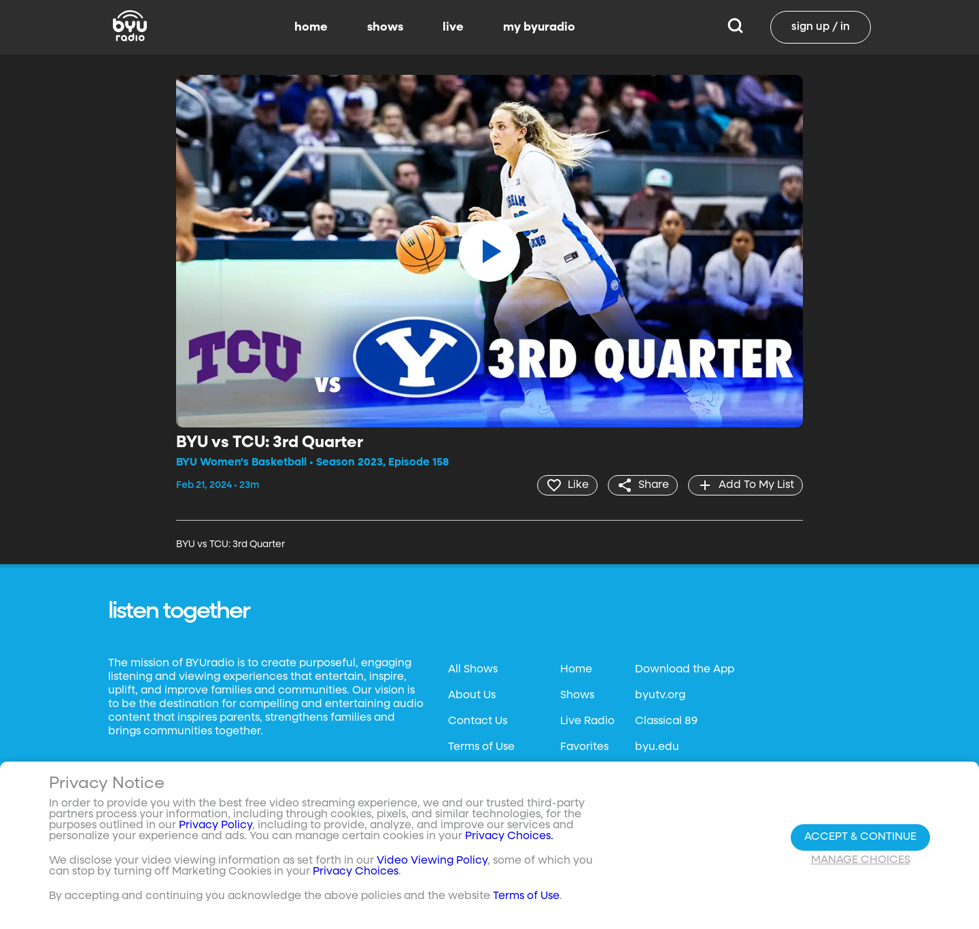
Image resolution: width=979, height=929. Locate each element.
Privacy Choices (355, 871)
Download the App (684, 669)
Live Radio (587, 721)
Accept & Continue (860, 837)
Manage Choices (860, 860)
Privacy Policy (215, 825)
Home (576, 669)
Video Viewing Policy (432, 860)
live (453, 27)
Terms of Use (481, 747)
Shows (577, 695)
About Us (472, 695)
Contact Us (477, 721)
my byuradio (539, 27)
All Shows (473, 669)
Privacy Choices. (509, 836)
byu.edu (657, 747)
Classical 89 (666, 721)
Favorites (584, 747)
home (311, 27)
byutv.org (660, 695)
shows (385, 27)
